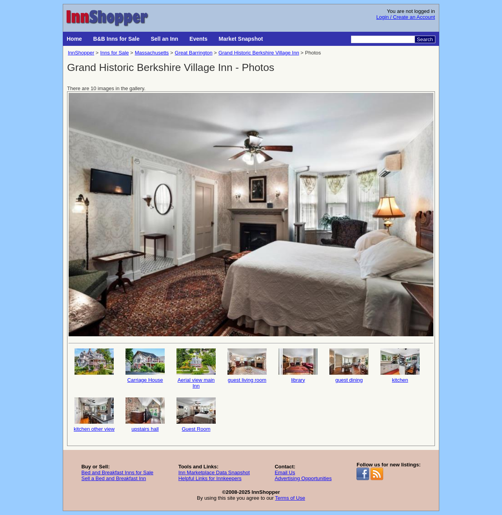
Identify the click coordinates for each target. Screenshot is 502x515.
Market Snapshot (241, 39)
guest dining (349, 365)
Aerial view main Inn (196, 368)
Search (425, 39)
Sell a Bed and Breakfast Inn (113, 478)
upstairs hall (145, 414)
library (298, 365)
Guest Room (196, 414)
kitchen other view (94, 414)
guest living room (247, 365)
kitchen (400, 365)
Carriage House (145, 365)
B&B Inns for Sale (116, 39)
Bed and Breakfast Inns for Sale (117, 472)
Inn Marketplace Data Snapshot (214, 472)
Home (74, 39)
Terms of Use (290, 498)
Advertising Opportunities (303, 478)
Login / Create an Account (405, 17)
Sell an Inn (164, 39)
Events (198, 39)
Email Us (285, 472)
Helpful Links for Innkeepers (210, 478)
